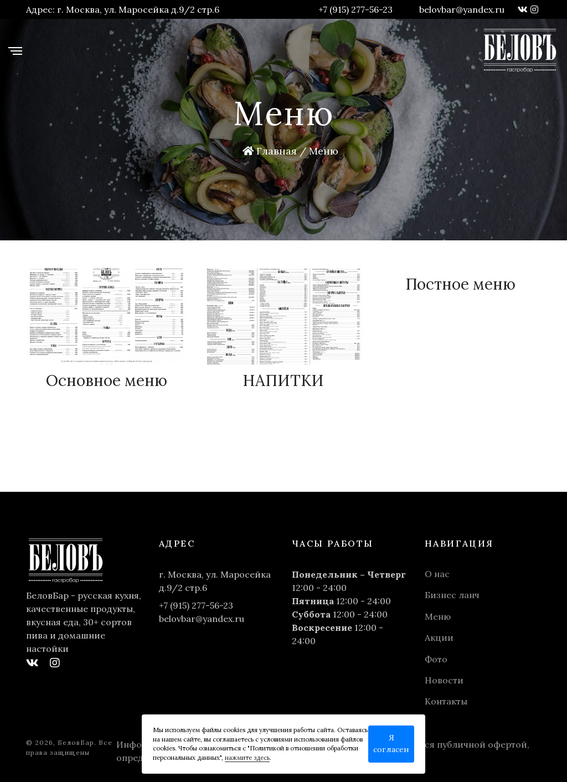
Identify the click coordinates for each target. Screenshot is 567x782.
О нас (437, 573)
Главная (270, 151)
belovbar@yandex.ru (461, 9)
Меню (438, 616)
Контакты (446, 701)
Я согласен (391, 743)
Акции (439, 637)
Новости (444, 680)
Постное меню (460, 284)
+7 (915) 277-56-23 (355, 9)
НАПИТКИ (283, 380)
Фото (436, 659)
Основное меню (106, 380)
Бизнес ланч (452, 594)
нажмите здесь (247, 758)
